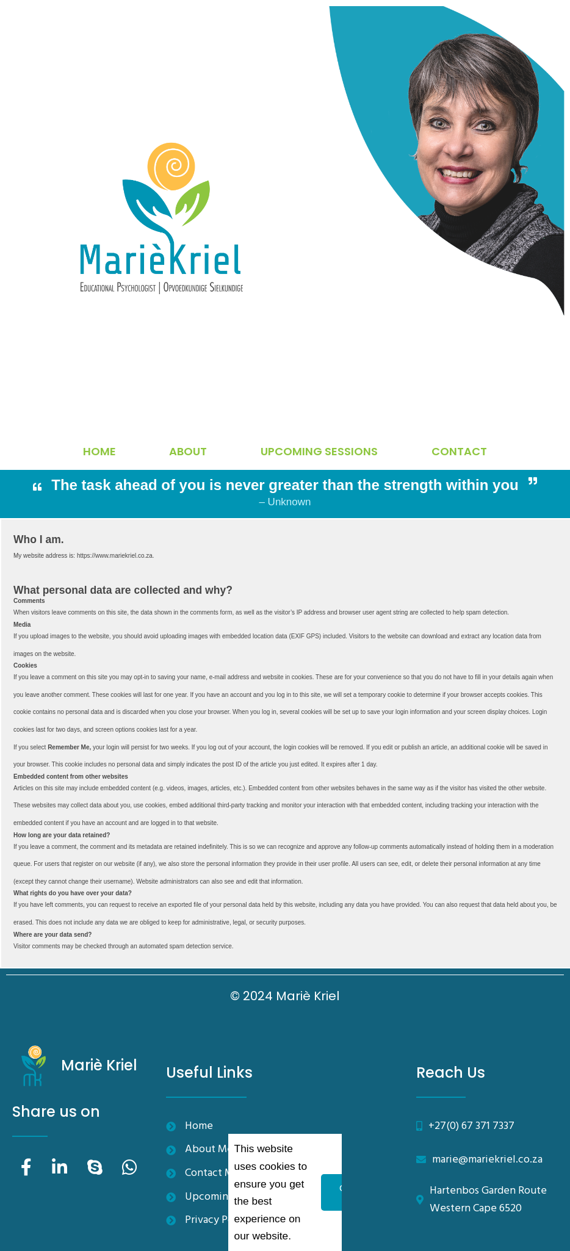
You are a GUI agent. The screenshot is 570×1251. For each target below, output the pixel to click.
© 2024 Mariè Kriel (284, 995)
